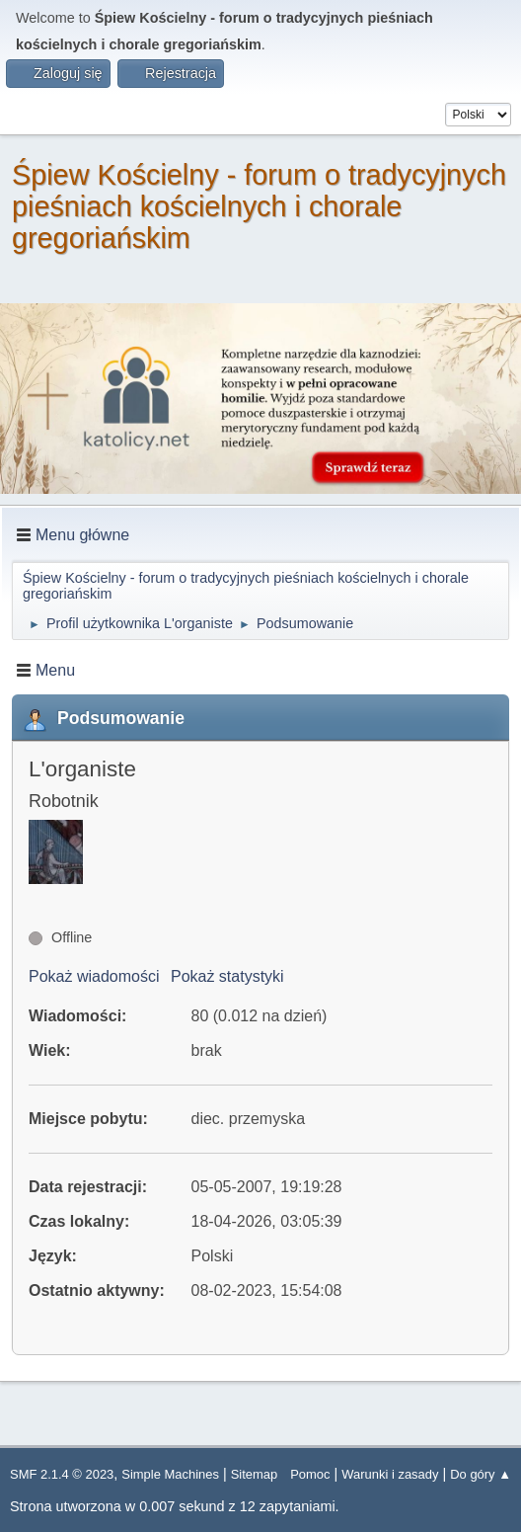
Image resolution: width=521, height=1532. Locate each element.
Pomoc (310, 1474)
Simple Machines (170, 1474)
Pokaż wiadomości (94, 976)
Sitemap (254, 1474)
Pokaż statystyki (227, 976)
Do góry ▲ (480, 1474)
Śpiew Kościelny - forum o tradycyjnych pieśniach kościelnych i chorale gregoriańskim (259, 206)
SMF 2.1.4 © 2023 (61, 1474)
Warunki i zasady (389, 1474)
